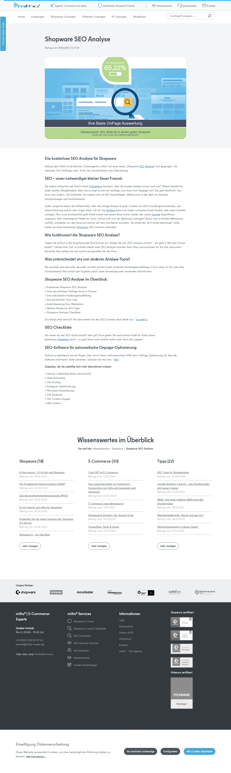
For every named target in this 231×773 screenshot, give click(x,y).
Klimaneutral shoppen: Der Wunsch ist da (110, 515)
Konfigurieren (170, 751)
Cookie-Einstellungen (85, 665)
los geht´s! (141, 319)
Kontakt (211, 6)
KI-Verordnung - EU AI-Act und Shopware (42, 472)
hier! (116, 359)
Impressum (125, 639)
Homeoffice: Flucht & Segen (103, 527)
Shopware (82, 227)
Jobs (121, 620)
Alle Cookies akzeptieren (199, 751)
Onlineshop (95, 186)
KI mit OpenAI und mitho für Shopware (40, 507)
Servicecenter (189, 6)
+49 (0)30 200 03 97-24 (29, 640)
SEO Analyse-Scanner (86, 643)
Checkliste (63, 339)
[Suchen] (209, 16)
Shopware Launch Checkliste (90, 628)
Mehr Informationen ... (36, 756)
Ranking (110, 210)
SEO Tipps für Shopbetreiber (173, 472)
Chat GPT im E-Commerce (103, 472)
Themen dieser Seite (3, 33)
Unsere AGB (126, 632)
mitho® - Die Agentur (130, 651)
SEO (142, 166)
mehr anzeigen (30, 546)
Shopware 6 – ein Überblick (34, 534)
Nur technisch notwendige (140, 751)
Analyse (149, 166)
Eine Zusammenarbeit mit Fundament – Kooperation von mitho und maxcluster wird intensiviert (112, 488)
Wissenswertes (164, 6)
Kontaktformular (44, 654)
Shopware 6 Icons (84, 621)
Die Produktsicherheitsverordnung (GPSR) (42, 484)
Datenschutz (126, 626)
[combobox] (185, 16)
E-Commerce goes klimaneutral (105, 503)
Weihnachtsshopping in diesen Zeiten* (178, 527)
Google (156, 214)
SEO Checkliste (82, 636)
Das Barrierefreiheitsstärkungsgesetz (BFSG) (43, 495)
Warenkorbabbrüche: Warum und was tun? (180, 515)
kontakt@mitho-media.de (30, 644)
